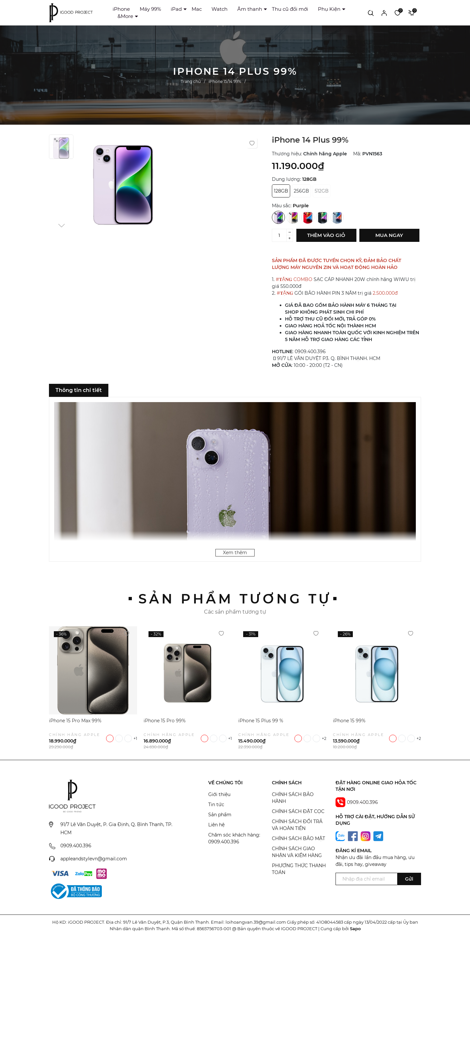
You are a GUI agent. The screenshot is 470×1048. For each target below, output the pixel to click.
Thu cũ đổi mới (290, 9)
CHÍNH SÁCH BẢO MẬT (298, 838)
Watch (219, 9)
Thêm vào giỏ (326, 235)
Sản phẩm (219, 815)
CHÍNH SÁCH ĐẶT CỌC (298, 811)
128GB (281, 191)
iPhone (121, 9)
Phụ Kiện (329, 9)
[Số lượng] (279, 235)
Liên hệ (216, 825)
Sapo (355, 928)
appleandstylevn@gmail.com (93, 859)
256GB (301, 191)
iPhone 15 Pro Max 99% (75, 721)
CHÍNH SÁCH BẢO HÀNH (293, 797)
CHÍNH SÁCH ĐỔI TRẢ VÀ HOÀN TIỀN (297, 825)
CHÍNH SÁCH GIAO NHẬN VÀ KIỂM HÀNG (297, 852)
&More (125, 16)
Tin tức (216, 804)
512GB (322, 191)
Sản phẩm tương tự (235, 599)
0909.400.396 (75, 846)
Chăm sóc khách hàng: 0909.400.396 (234, 838)
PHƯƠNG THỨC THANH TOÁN (299, 869)
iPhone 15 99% (349, 721)
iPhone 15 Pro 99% (165, 721)
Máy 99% (150, 9)
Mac (197, 9)
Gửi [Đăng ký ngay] (409, 879)
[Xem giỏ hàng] (411, 13)
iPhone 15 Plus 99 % (260, 721)
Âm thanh (249, 9)
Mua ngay (389, 235)
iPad (176, 9)
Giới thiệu (219, 794)
